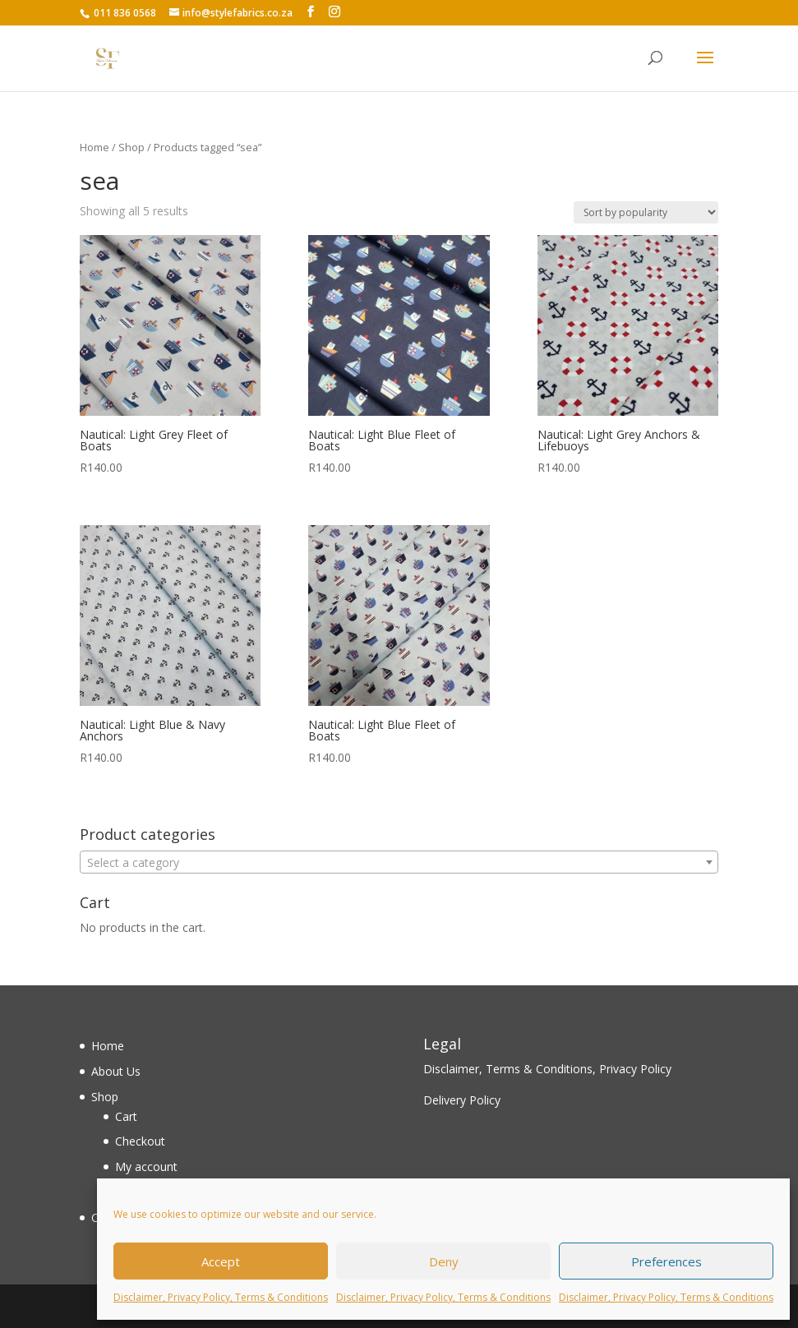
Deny (444, 1261)
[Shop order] (646, 212)
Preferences (666, 1261)
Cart (126, 1116)
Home (94, 147)
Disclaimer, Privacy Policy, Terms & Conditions (220, 1297)
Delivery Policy (461, 1100)
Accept (220, 1261)
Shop (131, 147)
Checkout (140, 1141)
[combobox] (399, 862)
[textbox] (399, 862)
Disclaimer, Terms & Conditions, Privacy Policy (547, 1069)
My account (146, 1166)
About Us (116, 1071)
